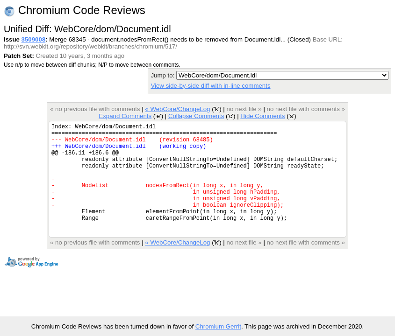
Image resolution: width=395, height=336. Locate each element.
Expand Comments (125, 115)
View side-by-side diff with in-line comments (210, 85)
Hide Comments (262, 115)
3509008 (34, 39)
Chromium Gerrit (218, 326)
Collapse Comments (196, 115)
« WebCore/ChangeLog (177, 108)
